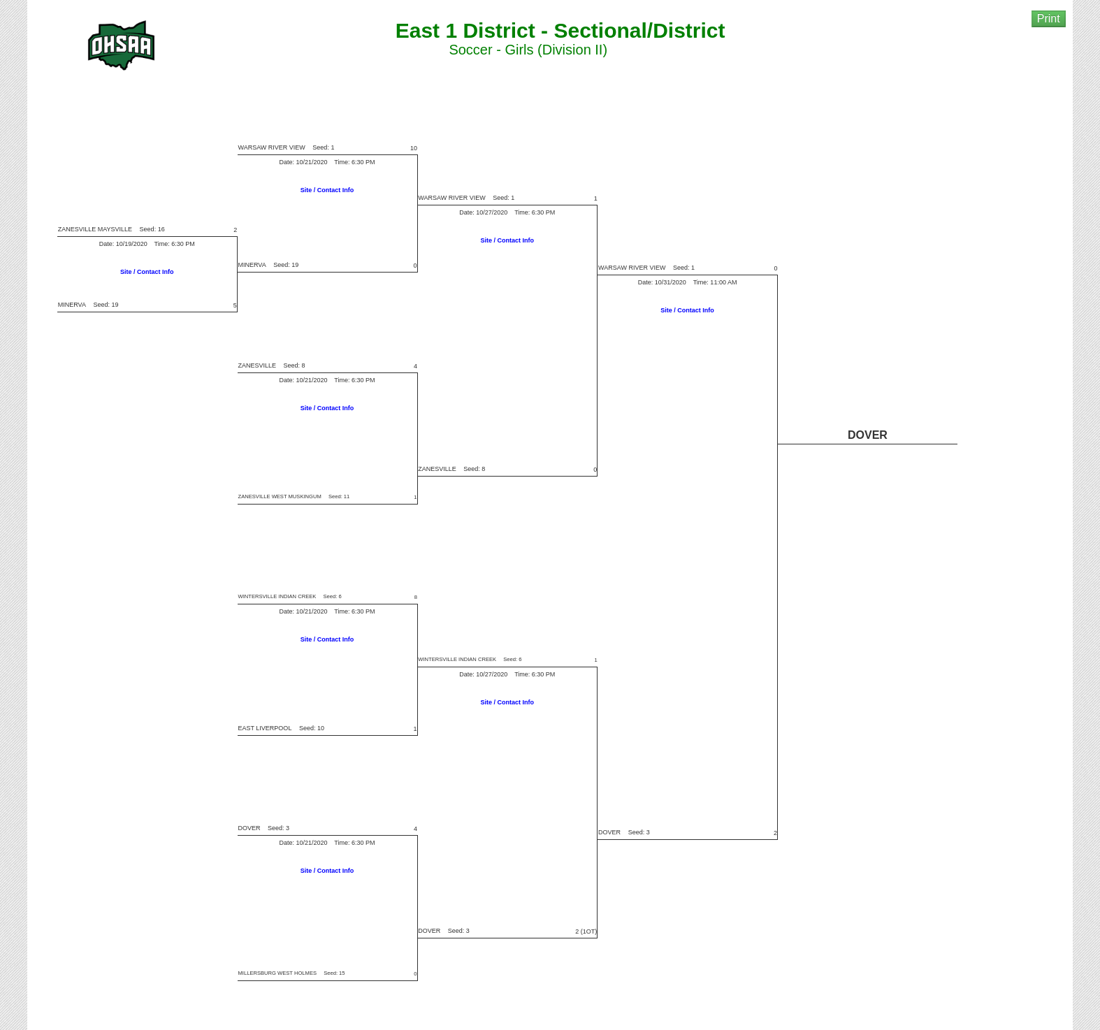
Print (1048, 18)
